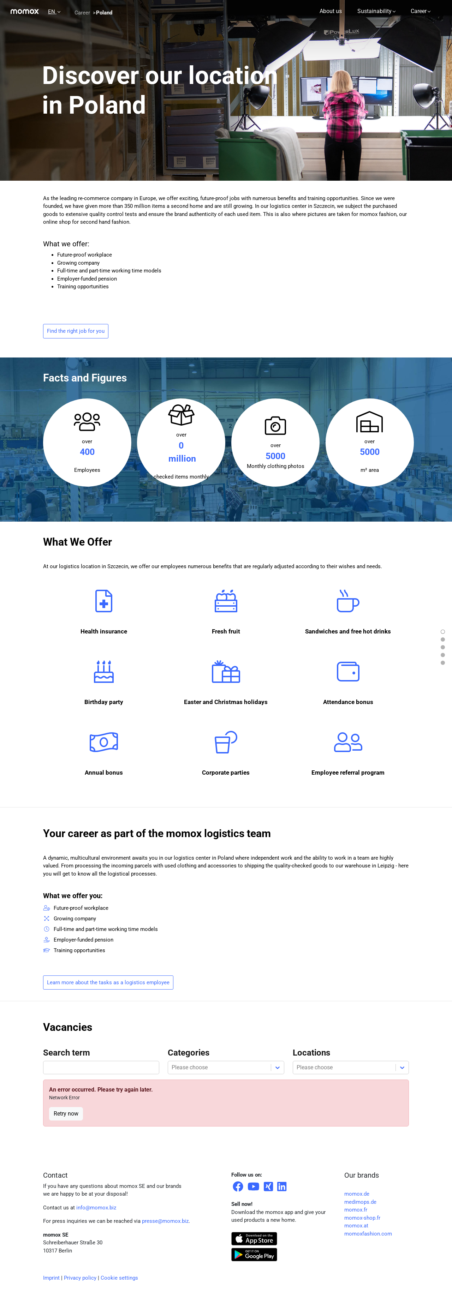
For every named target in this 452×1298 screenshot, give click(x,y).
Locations (311, 1053)
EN (52, 11)
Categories (188, 1053)
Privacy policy (80, 1278)
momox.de (356, 1194)
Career (419, 11)
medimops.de (360, 1202)
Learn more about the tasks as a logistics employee (108, 982)
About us (331, 11)
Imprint (51, 1278)
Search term (66, 1053)
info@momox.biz (96, 1207)
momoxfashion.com (368, 1234)
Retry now (66, 1113)
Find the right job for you (76, 331)
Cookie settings (119, 1278)
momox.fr (355, 1210)
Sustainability (374, 11)
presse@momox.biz (165, 1221)
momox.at (356, 1225)
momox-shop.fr (362, 1218)
